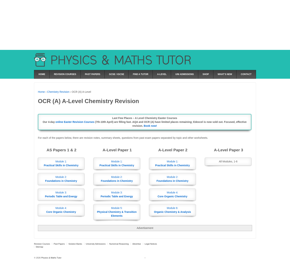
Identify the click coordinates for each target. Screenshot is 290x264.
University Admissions (96, 244)
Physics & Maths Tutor (51, 258)
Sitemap (39, 247)
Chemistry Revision (58, 91)
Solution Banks (75, 244)
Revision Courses (42, 244)
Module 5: (117, 212)
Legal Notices (151, 244)
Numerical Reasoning (119, 244)
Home (41, 91)
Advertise (136, 244)
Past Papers (59, 244)
